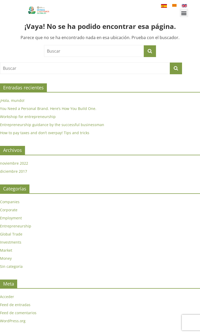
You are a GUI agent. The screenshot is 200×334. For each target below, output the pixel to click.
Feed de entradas (15, 304)
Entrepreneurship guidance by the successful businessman (52, 124)
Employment (11, 217)
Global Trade (11, 234)
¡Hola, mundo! (12, 100)
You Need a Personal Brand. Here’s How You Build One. (48, 108)
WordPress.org (13, 320)
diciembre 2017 (13, 171)
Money (6, 258)
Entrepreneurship (15, 226)
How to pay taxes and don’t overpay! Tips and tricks (44, 132)
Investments (10, 242)
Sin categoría (11, 266)
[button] (184, 13)
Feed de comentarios (18, 312)
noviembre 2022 (14, 163)
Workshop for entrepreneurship (28, 116)
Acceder (7, 296)
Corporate (8, 209)
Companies (10, 201)
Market (6, 250)
